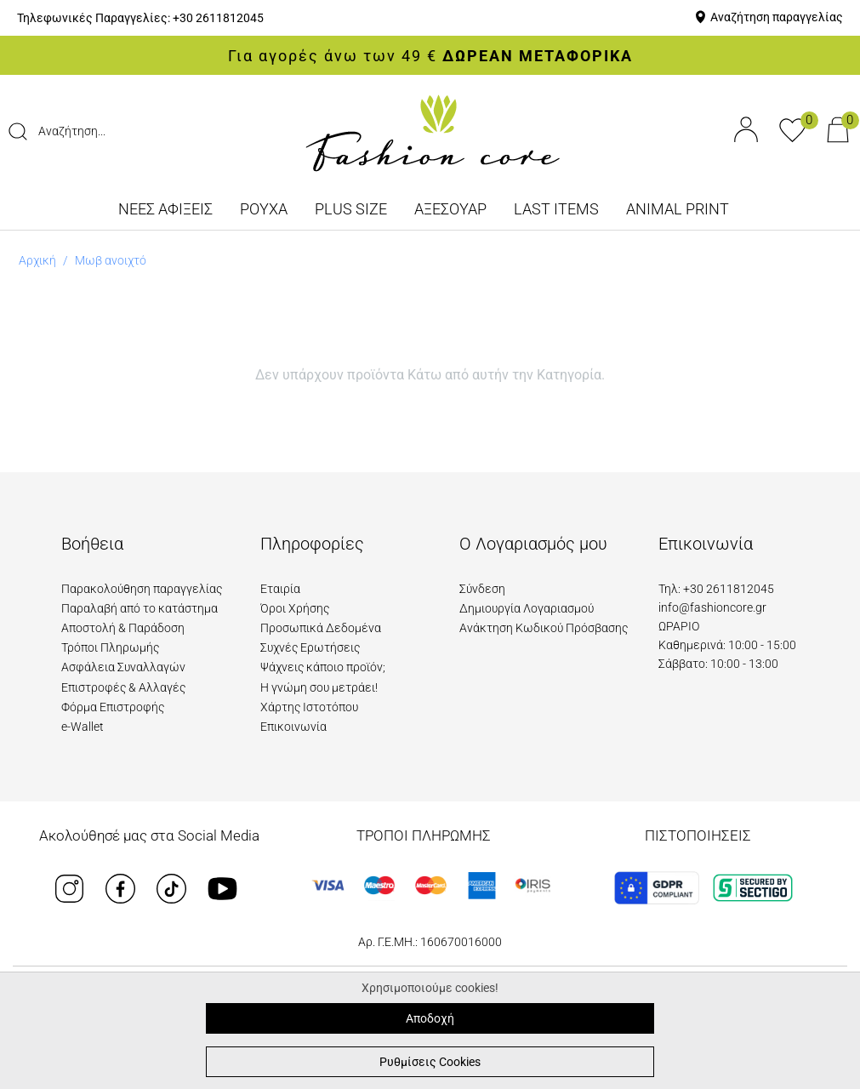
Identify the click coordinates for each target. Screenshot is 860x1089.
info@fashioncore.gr (712, 607)
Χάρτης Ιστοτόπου (309, 707)
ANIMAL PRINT (677, 209)
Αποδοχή (430, 1018)
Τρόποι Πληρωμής (110, 647)
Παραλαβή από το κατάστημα (139, 608)
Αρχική (37, 260)
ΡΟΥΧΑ (264, 209)
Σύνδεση (482, 589)
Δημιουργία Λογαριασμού (526, 608)
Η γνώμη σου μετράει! (319, 687)
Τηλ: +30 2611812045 (716, 589)
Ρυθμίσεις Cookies (430, 1062)
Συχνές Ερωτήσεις (310, 647)
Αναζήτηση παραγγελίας (776, 17)
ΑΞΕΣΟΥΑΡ (450, 209)
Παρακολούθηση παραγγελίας (141, 589)
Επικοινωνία (293, 726)
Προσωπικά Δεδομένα (320, 628)
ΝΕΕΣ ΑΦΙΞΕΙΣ (165, 209)
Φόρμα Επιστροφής (112, 707)
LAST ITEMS (556, 209)
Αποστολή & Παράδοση (123, 628)
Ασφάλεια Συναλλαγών (123, 667)
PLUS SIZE (351, 209)
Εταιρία (280, 589)
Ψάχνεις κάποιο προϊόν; (322, 667)
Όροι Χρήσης (294, 608)
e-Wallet (82, 726)
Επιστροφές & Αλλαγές (123, 687)
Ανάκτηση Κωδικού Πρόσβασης (543, 628)
